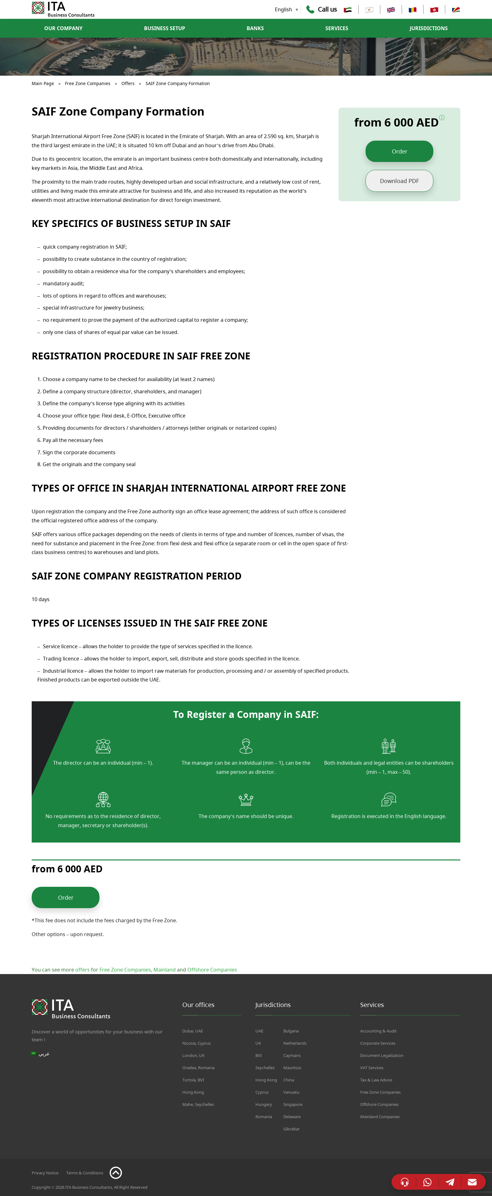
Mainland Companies (380, 1116)
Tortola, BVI (193, 1080)
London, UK (193, 1055)
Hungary (263, 1104)
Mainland (164, 969)
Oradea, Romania (198, 1067)
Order (399, 151)
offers (82, 969)
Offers (128, 83)
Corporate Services (377, 1043)
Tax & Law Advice (376, 1080)
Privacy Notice (45, 1173)
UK (258, 1043)
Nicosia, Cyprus (196, 1043)
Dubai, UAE (192, 1031)
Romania (263, 1116)
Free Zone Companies (87, 83)
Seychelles (265, 1067)
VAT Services (371, 1067)
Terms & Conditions (84, 1173)
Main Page (43, 83)
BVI (258, 1055)
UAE (259, 1031)
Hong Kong (193, 1092)
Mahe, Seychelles (198, 1104)
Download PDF (399, 181)
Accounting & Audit (378, 1031)
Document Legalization (382, 1055)
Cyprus (262, 1092)
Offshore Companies (212, 969)
